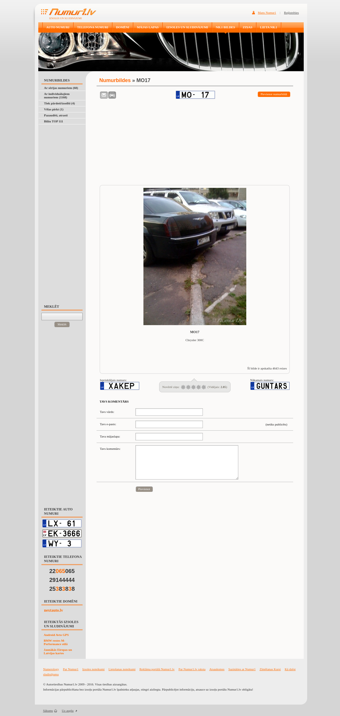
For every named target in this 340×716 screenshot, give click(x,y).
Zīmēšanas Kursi (270, 669)
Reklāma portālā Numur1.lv (157, 669)
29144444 (62, 580)
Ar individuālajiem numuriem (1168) (56, 95)
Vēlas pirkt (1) (53, 109)
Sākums (48, 710)
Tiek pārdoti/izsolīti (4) (59, 103)
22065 (62, 571)
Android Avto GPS (56, 635)
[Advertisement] (65, 211)
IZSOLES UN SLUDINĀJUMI (187, 27)
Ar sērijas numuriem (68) (61, 88)
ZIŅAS (248, 27)
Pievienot (144, 489)
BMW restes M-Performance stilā (55, 642)
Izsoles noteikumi (93, 669)
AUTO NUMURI (57, 27)
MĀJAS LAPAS (148, 27)
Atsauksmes (216, 669)
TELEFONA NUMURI (92, 27)
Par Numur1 (70, 669)
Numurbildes (115, 80)
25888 (62, 589)
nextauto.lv (53, 610)
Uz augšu (67, 710)
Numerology (51, 669)
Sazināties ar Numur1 (241, 669)
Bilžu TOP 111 (53, 121)
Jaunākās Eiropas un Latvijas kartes (58, 651)
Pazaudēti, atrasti (55, 115)
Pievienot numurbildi (274, 94)
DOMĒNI (122, 27)
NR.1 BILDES (225, 27)
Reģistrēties (291, 12)
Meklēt (61, 324)
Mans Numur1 (267, 12)
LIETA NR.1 (268, 27)
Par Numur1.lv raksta (192, 669)
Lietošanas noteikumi (122, 669)
